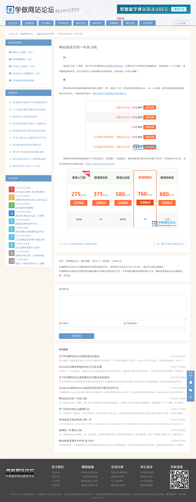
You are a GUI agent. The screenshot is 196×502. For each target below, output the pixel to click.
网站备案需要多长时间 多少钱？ (77, 440)
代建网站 (113, 23)
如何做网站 (135, 267)
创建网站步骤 (117, 477)
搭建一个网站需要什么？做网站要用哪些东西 (37, 263)
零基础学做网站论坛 (44, 9)
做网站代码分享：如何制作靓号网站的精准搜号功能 (40, 255)
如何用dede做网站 (24, 208)
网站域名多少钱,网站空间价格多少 (110, 93)
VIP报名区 (63, 23)
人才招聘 (56, 481)
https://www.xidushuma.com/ (100, 164)
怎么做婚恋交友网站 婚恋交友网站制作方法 (36, 239)
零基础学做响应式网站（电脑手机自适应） (34, 123)
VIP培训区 (147, 23)
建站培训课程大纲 (89, 485)
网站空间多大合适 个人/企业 (27, 166)
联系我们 (56, 485)
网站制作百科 (147, 477)
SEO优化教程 (147, 481)
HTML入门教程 (20, 66)
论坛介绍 (56, 472)
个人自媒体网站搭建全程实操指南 (29, 109)
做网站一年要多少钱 (70, 430)
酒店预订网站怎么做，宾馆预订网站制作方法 (37, 216)
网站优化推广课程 (89, 481)
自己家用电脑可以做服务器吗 (82, 244)
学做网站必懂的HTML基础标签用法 (30, 102)
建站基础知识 (116, 66)
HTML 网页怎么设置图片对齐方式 (29, 137)
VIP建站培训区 (147, 472)
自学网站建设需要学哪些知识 (27, 145)
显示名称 (64, 323)
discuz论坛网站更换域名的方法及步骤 (80, 367)
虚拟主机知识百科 (46, 34)
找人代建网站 (117, 481)
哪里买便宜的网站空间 (172, 244)
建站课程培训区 (118, 485)
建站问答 (97, 23)
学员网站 (46, 23)
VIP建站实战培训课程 (23, 80)
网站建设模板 (147, 485)
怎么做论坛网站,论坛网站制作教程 (32, 192)
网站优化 (130, 23)
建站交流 (80, 23)
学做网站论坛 (26, 34)
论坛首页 (13, 23)
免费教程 (29, 23)
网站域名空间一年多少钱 (73, 398)
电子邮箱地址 (131, 323)
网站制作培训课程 (89, 472)
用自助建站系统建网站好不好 (29, 231)
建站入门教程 (19, 52)
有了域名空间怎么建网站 (73, 409)
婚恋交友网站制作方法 (26, 223)
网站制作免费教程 (119, 472)
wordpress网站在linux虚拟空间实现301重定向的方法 (89, 388)
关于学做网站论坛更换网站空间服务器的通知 (84, 377)
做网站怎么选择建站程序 (25, 116)
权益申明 (56, 477)
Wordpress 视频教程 (23, 73)
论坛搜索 (181, 23)
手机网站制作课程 (89, 477)
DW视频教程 (19, 59)
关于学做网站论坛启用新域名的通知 (79, 356)
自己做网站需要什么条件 (27, 247)
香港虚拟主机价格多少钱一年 (75, 419)
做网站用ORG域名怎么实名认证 (31, 200)
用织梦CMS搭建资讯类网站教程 (28, 152)
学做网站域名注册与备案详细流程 (29, 130)
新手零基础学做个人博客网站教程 (29, 159)
